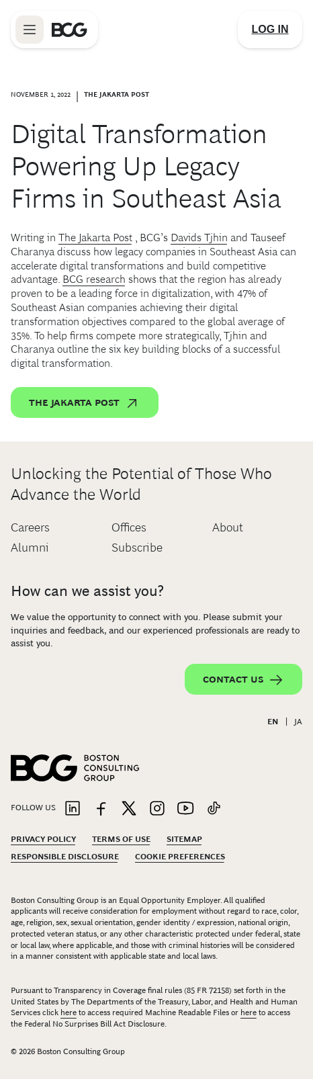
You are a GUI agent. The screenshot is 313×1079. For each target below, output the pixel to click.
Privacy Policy (43, 839)
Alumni (30, 547)
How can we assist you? (87, 590)
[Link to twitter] (129, 809)
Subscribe (137, 547)
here (68, 1012)
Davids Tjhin (199, 237)
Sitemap (184, 839)
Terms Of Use (121, 839)
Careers (30, 527)
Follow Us (33, 807)
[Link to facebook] (100, 809)
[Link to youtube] (185, 809)
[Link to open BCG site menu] (29, 29)
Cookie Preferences (180, 856)
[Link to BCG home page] (69, 29)
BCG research (94, 279)
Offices (128, 527)
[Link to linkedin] (72, 809)
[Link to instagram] (157, 809)
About (227, 527)
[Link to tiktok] (213, 809)
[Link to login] (270, 29)
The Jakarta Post (95, 237)
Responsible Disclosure (65, 856)
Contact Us (243, 680)
